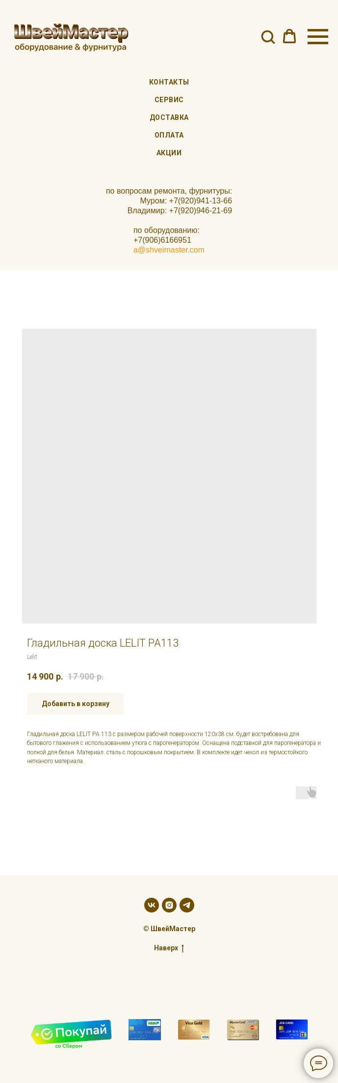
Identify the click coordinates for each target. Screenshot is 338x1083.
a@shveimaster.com (169, 250)
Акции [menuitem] (169, 153)
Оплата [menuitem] (169, 135)
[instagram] (169, 905)
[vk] (151, 905)
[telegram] (187, 905)
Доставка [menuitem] (169, 117)
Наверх (169, 948)
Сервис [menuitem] (169, 100)
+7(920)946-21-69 (201, 210)
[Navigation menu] (318, 37)
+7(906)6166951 (162, 240)
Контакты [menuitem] (169, 82)
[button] (267, 36)
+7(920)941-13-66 (201, 201)
